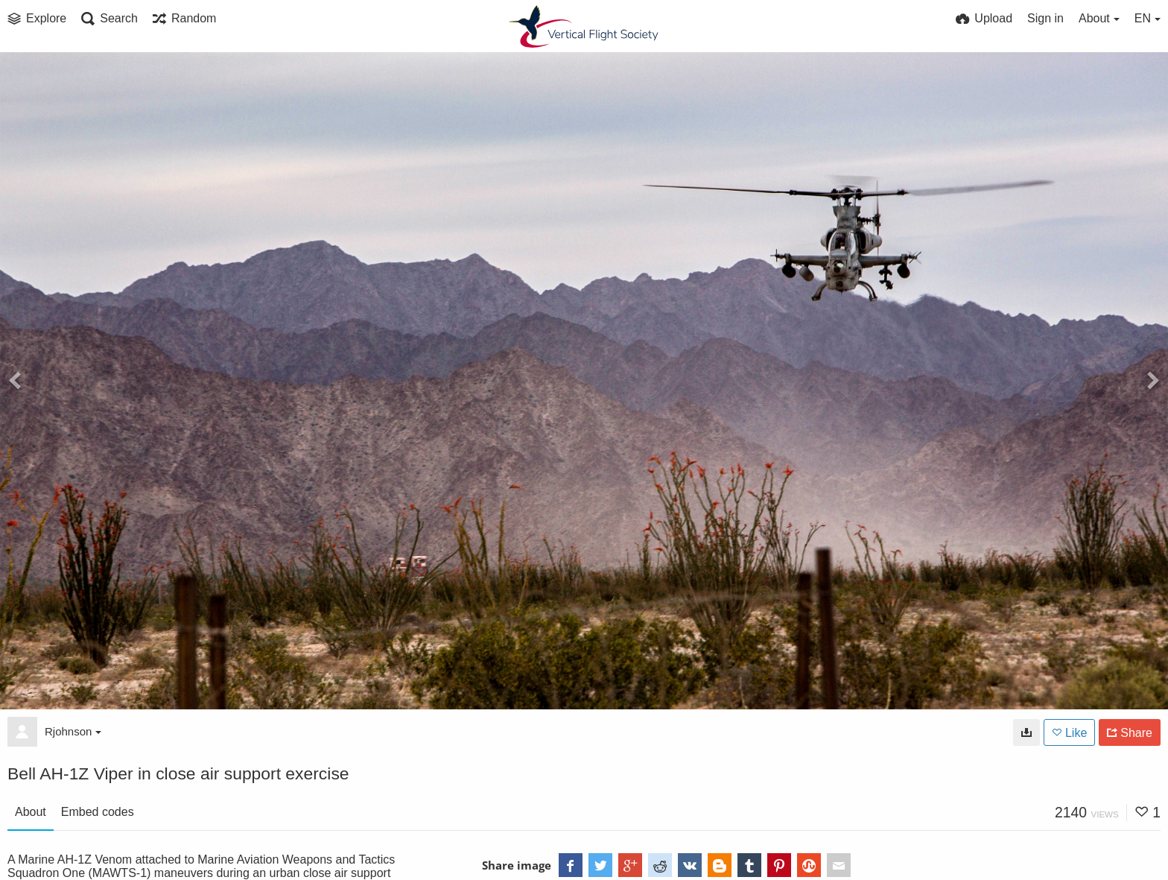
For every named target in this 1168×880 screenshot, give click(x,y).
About (30, 811)
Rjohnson (73, 731)
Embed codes (97, 811)
